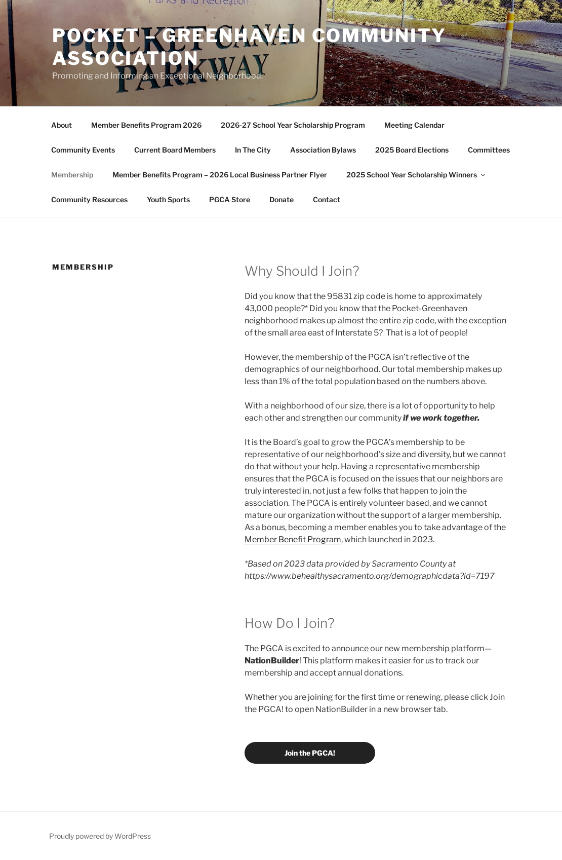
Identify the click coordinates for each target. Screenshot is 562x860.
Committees (489, 149)
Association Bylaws (323, 149)
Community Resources (89, 199)
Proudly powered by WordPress (100, 836)
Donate (281, 199)
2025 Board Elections (412, 149)
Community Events (83, 149)
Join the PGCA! (310, 753)
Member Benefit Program (293, 539)
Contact (326, 199)
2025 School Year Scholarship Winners (416, 174)
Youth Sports (168, 199)
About (61, 125)
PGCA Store (229, 199)
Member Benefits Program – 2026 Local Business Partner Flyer (219, 174)
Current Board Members (175, 149)
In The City (253, 149)
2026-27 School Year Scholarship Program (293, 125)
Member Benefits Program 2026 (146, 125)
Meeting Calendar (414, 125)
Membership (72, 174)
